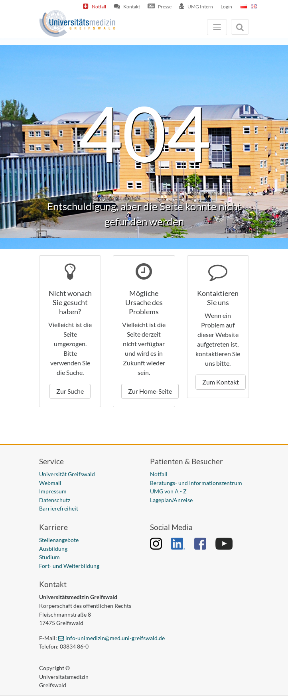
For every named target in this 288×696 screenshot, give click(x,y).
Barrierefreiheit (58, 508)
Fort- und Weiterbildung (69, 565)
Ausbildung (53, 548)
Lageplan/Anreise (171, 500)
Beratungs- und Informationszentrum (196, 482)
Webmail (50, 482)
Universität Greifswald (67, 474)
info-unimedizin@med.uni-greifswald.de (115, 638)
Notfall (99, 7)
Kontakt (131, 7)
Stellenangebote (59, 539)
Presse (165, 7)
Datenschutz (54, 500)
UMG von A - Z (168, 491)
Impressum (53, 491)
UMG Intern (200, 7)
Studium (49, 557)
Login (226, 7)
